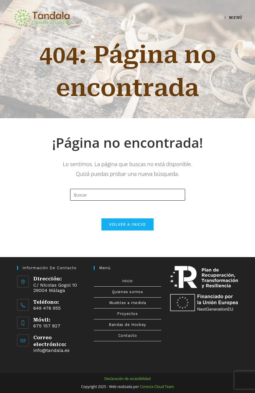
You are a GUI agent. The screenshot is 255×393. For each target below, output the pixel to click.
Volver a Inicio (127, 224)
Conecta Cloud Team (157, 386)
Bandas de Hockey (127, 324)
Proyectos (127, 313)
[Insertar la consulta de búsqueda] (127, 195)
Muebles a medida (127, 303)
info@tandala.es (51, 350)
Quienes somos (127, 292)
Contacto (127, 335)
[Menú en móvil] (233, 17)
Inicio (127, 281)
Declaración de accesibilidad (127, 378)
